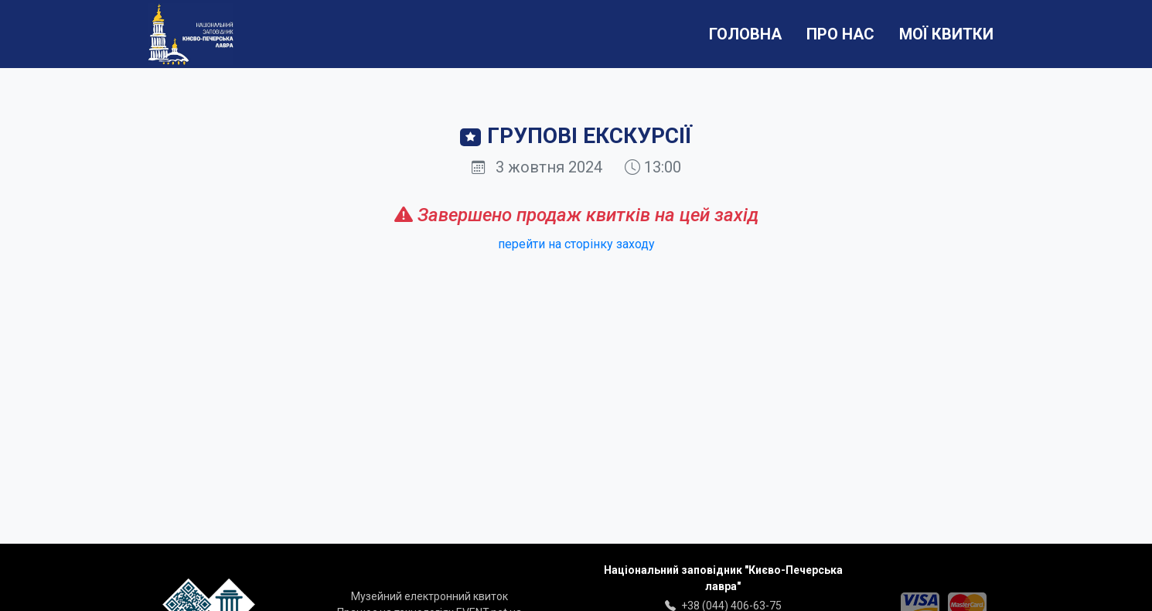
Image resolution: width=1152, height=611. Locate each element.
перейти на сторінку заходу (576, 244)
